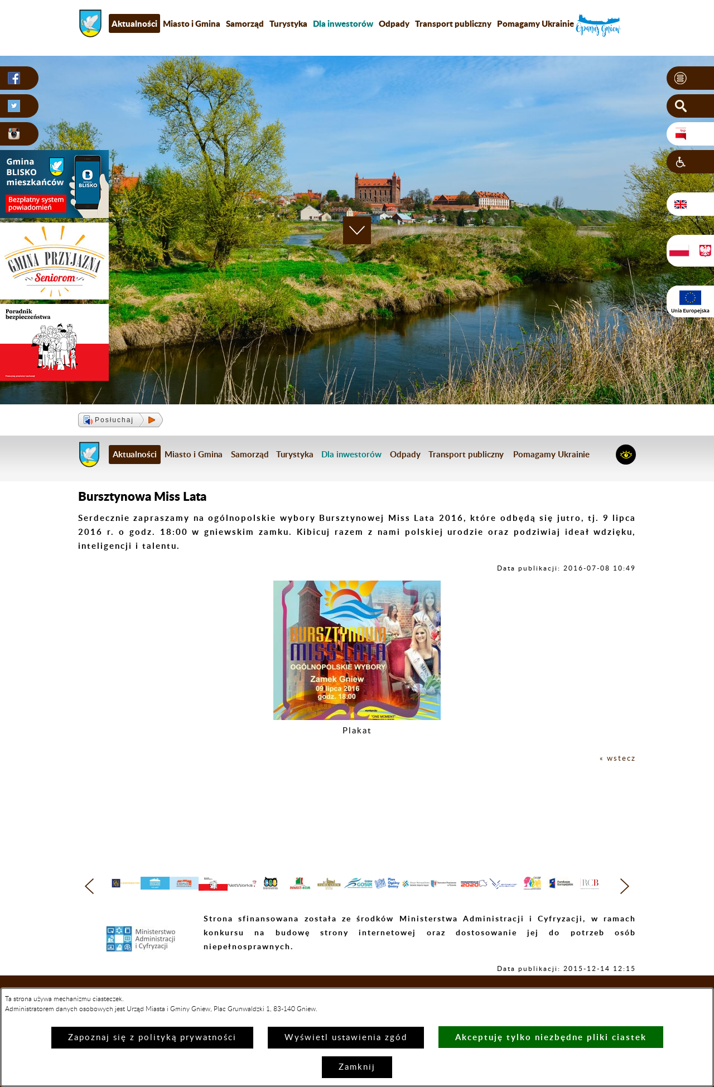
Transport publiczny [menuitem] (453, 23)
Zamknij (357, 1067)
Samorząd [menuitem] (245, 23)
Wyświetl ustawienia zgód (345, 1037)
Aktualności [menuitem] (134, 23)
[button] (690, 78)
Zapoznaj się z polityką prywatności (152, 1037)
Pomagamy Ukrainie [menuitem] (535, 23)
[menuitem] (343, 23)
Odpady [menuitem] (394, 23)
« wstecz (616, 758)
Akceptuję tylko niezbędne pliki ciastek (551, 1037)
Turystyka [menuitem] (288, 23)
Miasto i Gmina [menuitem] (191, 23)
